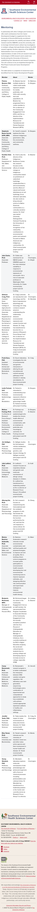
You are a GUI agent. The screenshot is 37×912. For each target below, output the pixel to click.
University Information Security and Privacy (18, 905)
